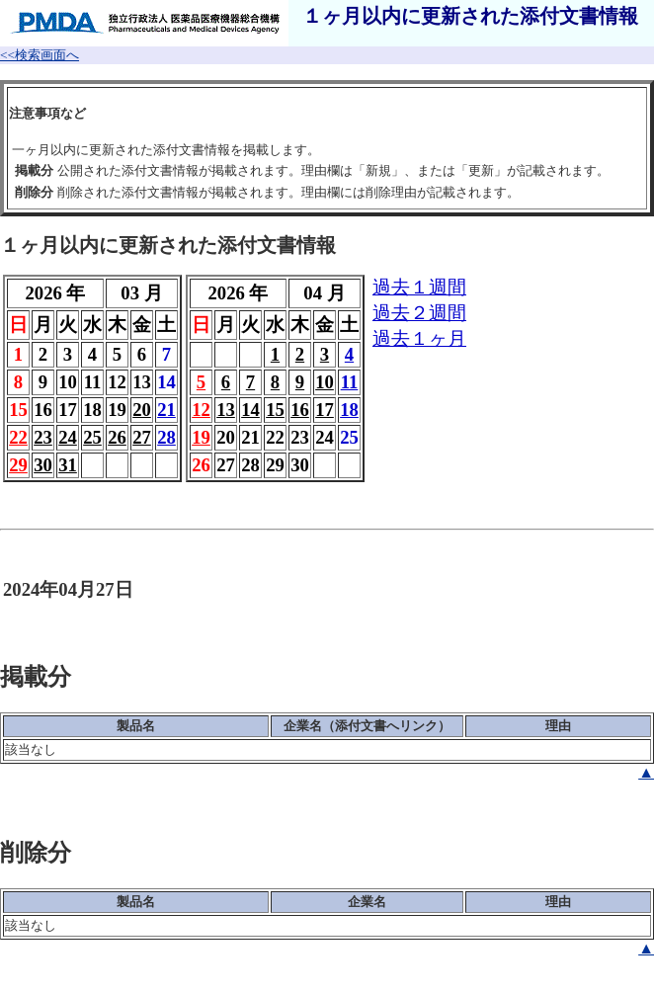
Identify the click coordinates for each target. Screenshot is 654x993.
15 (275, 409)
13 (225, 409)
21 (166, 409)
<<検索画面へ (39, 54)
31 (67, 465)
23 (43, 437)
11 (350, 382)
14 (250, 409)
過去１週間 (419, 287)
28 (166, 437)
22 (18, 437)
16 (299, 409)
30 (43, 465)
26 (117, 437)
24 (67, 437)
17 (324, 409)
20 (141, 409)
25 (92, 437)
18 (349, 409)
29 (18, 465)
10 (324, 382)
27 (141, 437)
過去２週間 (419, 312)
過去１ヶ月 (419, 338)
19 (201, 437)
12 (201, 409)
